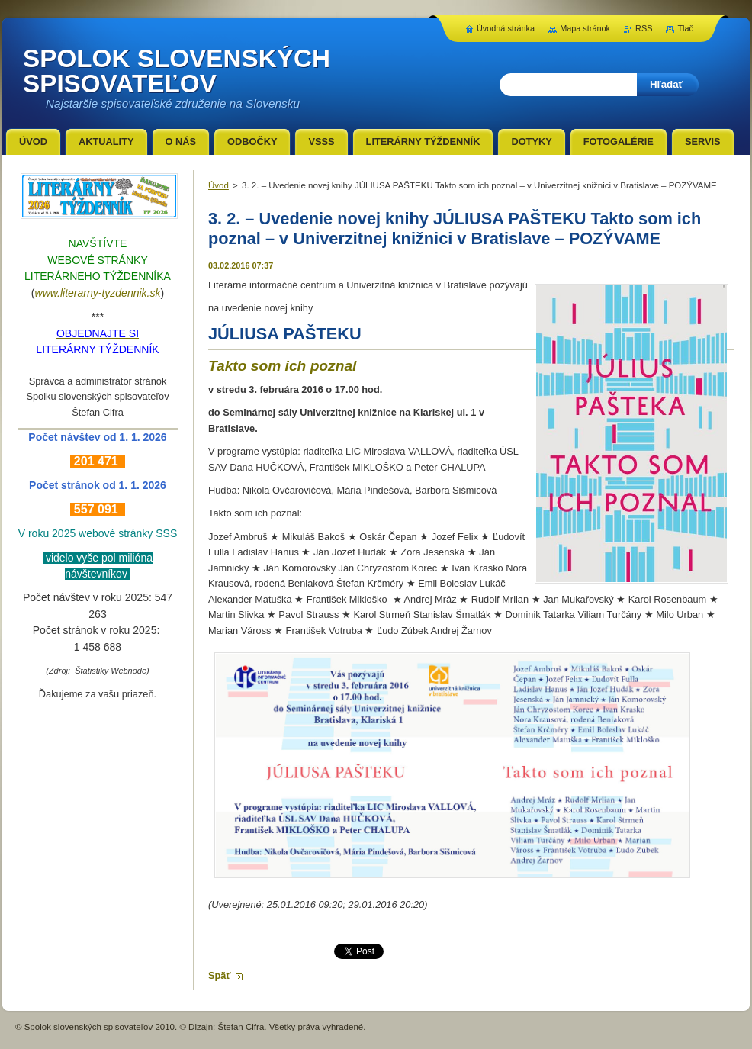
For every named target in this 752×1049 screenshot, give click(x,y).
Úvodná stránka (506, 28)
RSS (643, 28)
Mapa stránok (585, 28)
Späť (219, 975)
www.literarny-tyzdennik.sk (98, 293)
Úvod (218, 185)
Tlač (685, 28)
